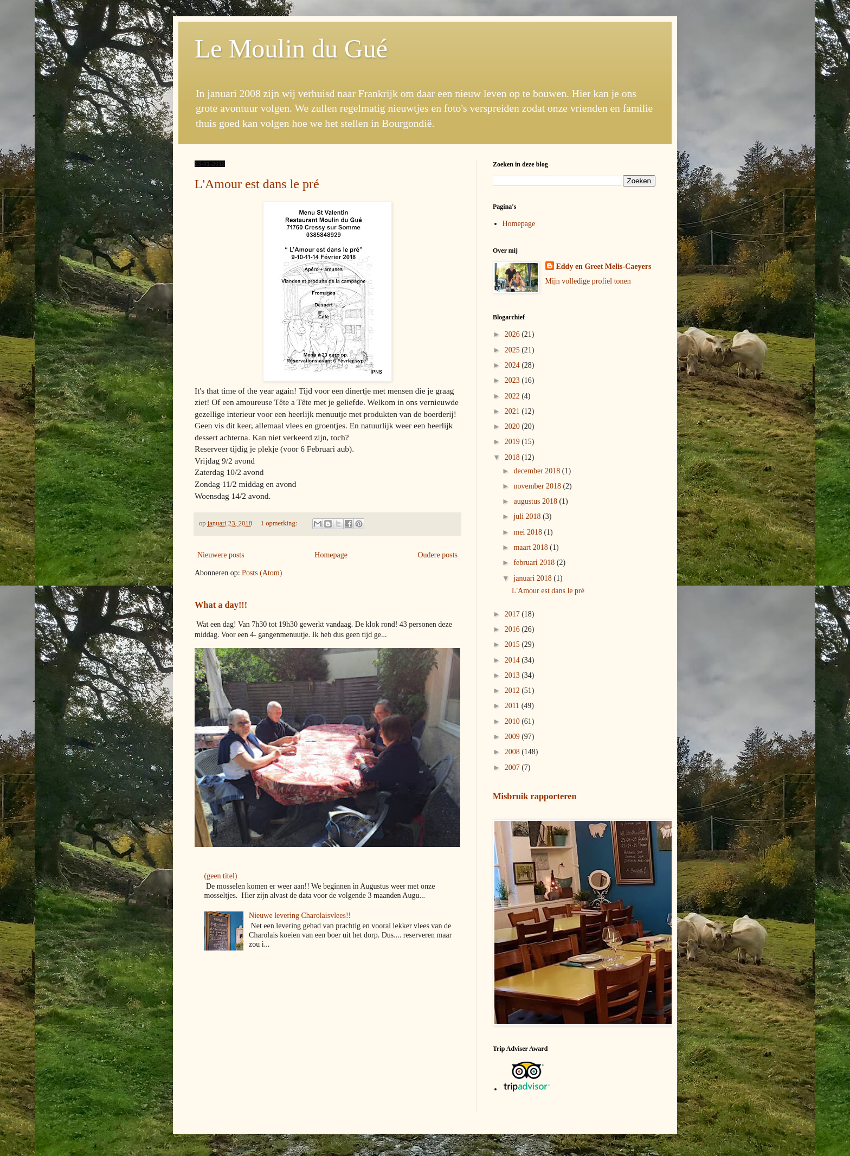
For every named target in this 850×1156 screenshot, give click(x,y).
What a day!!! (221, 605)
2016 (513, 629)
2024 (513, 365)
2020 (513, 426)
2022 (513, 396)
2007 (513, 767)
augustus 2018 (536, 501)
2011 (513, 706)
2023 (513, 380)
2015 (513, 644)
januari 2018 (533, 578)
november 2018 (538, 486)
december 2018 (537, 471)
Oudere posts (438, 555)
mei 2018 (528, 532)
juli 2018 (528, 516)
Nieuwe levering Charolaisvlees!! (300, 915)
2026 (513, 334)
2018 (513, 457)
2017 (513, 614)
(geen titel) (220, 876)
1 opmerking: (280, 523)
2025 (513, 350)
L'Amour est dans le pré (257, 184)
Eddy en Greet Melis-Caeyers (604, 266)
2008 (513, 752)
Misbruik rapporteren (535, 796)
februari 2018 (534, 562)
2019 (513, 442)
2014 (513, 660)
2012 (513, 690)
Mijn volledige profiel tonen (588, 281)
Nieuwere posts (220, 555)
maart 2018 (531, 547)
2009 (513, 737)
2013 (513, 675)
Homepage (330, 555)
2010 (513, 721)
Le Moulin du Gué (291, 48)
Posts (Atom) (262, 573)
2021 (513, 411)
